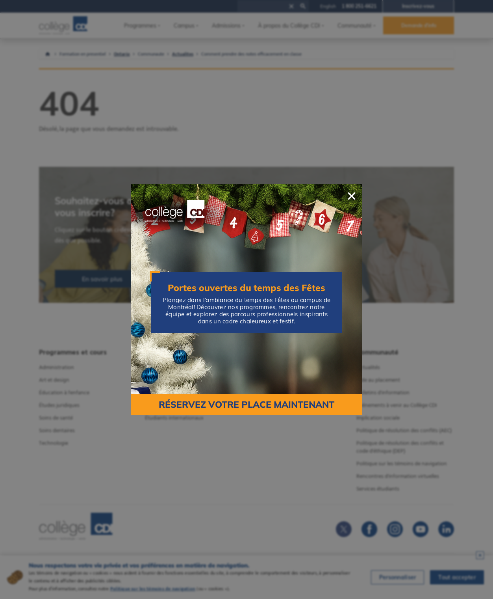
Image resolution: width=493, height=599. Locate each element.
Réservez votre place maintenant (246, 404)
